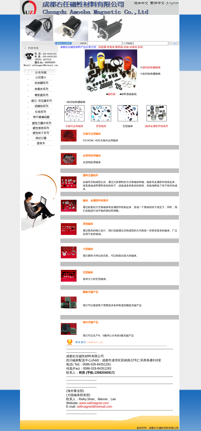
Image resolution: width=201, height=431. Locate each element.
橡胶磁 (119, 47)
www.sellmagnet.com (94, 403)
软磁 (126, 47)
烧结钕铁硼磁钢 (151, 67)
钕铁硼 (102, 47)
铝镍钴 (133, 47)
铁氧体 (111, 47)
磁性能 (111, 94)
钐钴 (140, 47)
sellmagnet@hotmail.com (94, 406)
